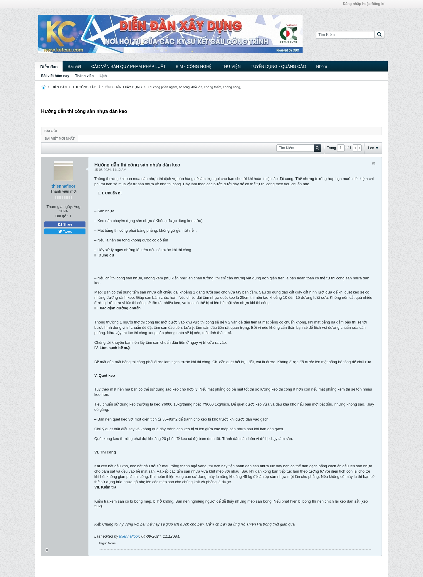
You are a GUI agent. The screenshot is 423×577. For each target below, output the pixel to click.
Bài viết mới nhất (60, 138)
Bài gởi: (62, 216)
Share (65, 224)
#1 (374, 164)
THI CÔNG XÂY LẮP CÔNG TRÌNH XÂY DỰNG (107, 87)
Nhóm (321, 66)
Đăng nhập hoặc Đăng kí (363, 4)
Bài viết (74, 66)
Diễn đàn (49, 66)
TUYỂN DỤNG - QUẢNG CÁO (278, 66)
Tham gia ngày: (59, 206)
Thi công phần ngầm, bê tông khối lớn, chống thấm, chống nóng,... (196, 87)
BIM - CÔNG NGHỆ (194, 66)
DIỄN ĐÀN (59, 87)
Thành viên (84, 76)
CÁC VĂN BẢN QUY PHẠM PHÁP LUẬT (128, 66)
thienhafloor (63, 186)
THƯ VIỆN (231, 66)
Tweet (65, 231)
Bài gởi (50, 131)
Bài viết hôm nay (55, 76)
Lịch (103, 76)
